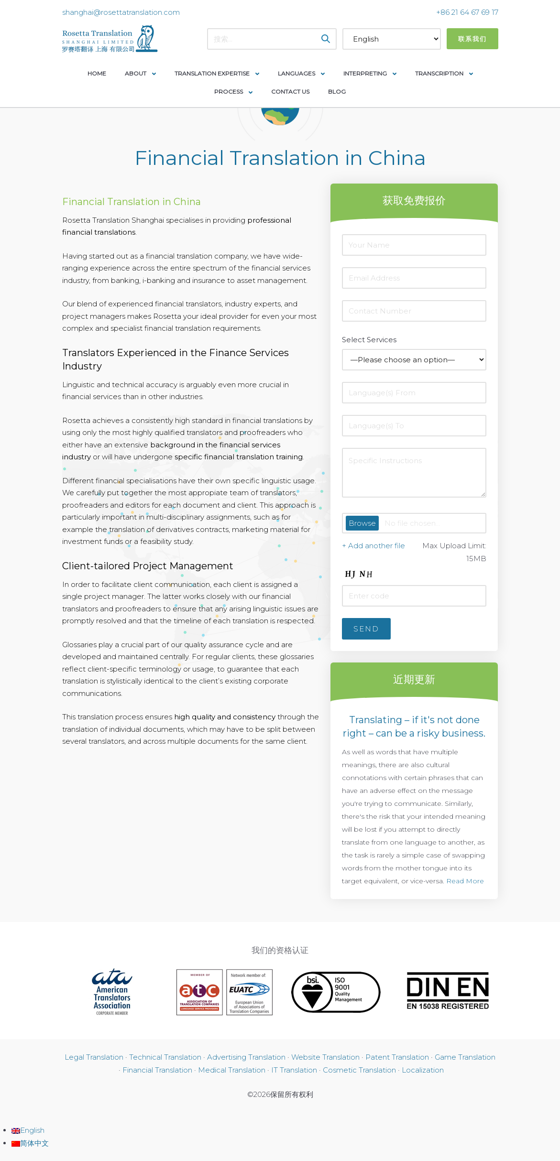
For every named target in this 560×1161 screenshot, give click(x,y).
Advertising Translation (246, 1057)
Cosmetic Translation (359, 1069)
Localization (423, 1069)
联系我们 (472, 39)
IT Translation (294, 1069)
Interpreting (365, 73)
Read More (465, 881)
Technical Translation (165, 1057)
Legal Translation (94, 1057)
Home (97, 73)
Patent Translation (397, 1057)
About (135, 73)
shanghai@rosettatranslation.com (121, 12)
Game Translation (465, 1057)
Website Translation (325, 1057)
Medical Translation (231, 1069)
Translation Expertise (212, 73)
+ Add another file (373, 545)
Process (228, 91)
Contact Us (290, 91)
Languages (296, 73)
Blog (337, 91)
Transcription (439, 73)
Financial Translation (157, 1069)
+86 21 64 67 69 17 (467, 12)
